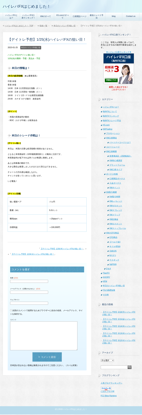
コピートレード (113, 148)
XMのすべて (45, 17)
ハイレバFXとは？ (11, 17)
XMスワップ (114, 215)
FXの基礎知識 (109, 291)
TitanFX (106, 274)
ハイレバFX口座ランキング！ (28, 17)
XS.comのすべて (62, 17)
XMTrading (107, 130)
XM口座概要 (111, 152)
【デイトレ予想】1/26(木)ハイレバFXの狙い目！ (61, 249)
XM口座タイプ (115, 170)
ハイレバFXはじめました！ (30, 6)
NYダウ (112, 256)
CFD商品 (113, 238)
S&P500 (113, 265)
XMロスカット (115, 224)
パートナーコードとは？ (120, 143)
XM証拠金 (113, 220)
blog (114, 17)
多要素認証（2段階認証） (120, 157)
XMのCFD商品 (112, 233)
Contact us (130, 17)
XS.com (106, 126)
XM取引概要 (111, 193)
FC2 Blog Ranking (109, 396)
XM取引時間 (114, 197)
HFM (105, 282)
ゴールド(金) (115, 242)
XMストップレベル (117, 229)
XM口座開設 (111, 138)
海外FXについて (110, 112)
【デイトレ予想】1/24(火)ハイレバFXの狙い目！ (32, 255)
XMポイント (114, 188)
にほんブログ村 (107, 392)
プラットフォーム (117, 166)
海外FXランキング (111, 117)
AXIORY (106, 278)
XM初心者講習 (115, 161)
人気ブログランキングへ (111, 384)
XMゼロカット (115, 206)
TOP (19, 26)
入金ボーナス (115, 184)
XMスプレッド (115, 211)
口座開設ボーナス (117, 179)
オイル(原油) (115, 247)
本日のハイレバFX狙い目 (30, 48)
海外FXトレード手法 (112, 121)
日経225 (113, 252)
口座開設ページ (79, 17)
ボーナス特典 (112, 175)
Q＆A (108, 269)
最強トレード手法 (96, 17)
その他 (106, 295)
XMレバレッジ (115, 202)
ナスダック (114, 261)
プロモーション (113, 134)
